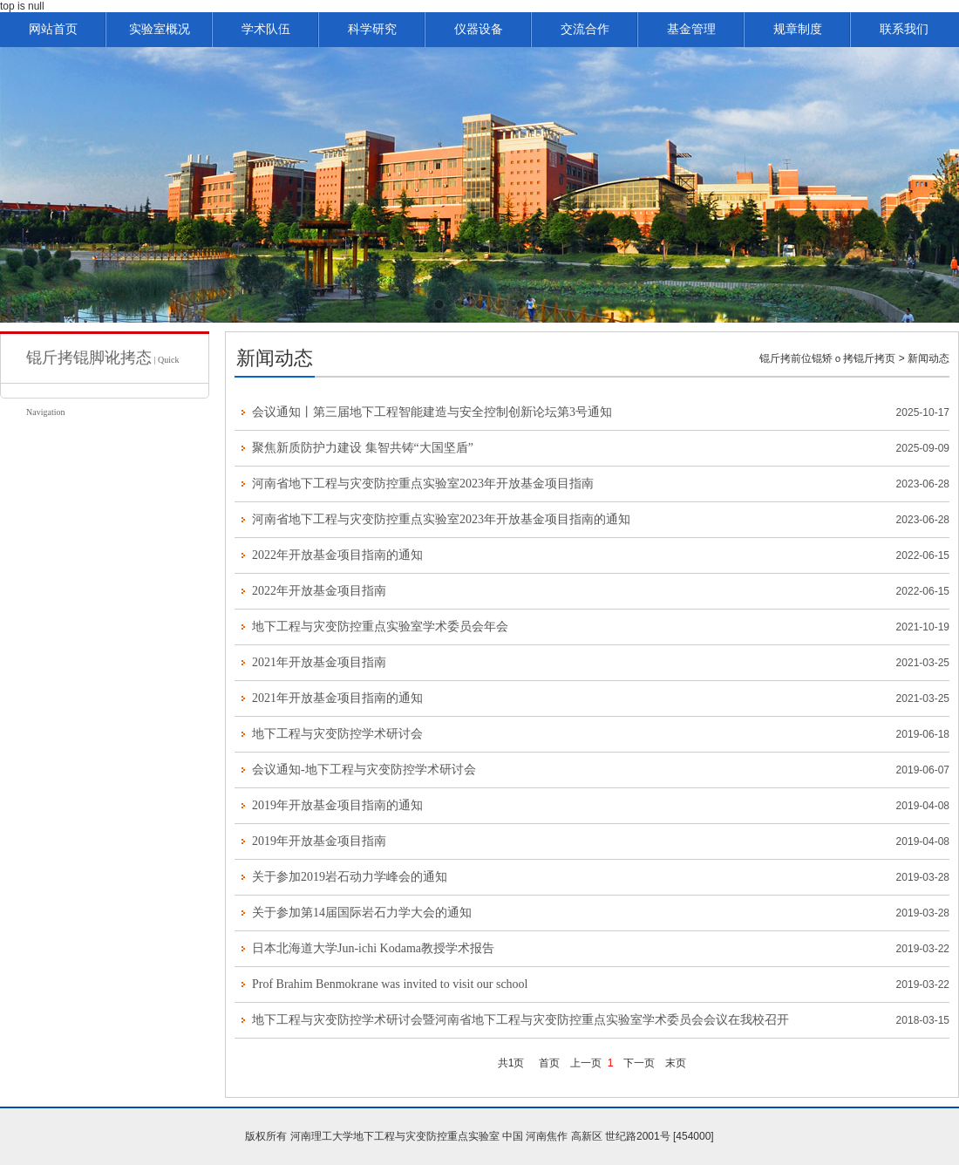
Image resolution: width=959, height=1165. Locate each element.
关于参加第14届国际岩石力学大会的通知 (362, 912)
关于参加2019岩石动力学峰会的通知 (349, 876)
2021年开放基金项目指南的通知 (337, 698)
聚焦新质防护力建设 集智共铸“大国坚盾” (362, 447)
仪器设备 (478, 29)
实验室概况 (159, 29)
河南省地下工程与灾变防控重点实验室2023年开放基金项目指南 (423, 483)
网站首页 (53, 29)
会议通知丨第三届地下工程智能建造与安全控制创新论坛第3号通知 (432, 412)
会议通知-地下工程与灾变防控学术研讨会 (364, 769)
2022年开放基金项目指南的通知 (337, 555)
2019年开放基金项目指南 (319, 841)
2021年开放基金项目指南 (319, 662)
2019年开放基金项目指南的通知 (337, 805)
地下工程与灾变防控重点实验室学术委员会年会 (380, 626)
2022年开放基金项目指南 (319, 590)
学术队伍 (265, 29)
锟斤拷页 (874, 358)
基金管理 (691, 29)
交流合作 (585, 29)
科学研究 (372, 29)
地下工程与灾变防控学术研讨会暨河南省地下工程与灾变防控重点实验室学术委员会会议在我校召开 (520, 1019)
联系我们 (904, 29)
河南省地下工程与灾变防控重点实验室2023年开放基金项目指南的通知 (441, 519)
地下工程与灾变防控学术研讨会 (337, 733)
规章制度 (797, 29)
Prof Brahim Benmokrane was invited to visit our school (390, 984)
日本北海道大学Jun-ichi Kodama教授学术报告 (373, 948)
